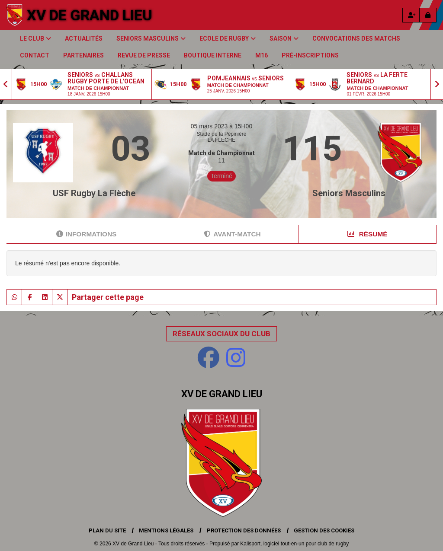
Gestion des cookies (324, 530)
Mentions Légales (166, 530)
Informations (86, 234)
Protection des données (244, 530)
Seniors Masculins (151, 38)
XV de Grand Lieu (89, 15)
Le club (35, 38)
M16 (261, 55)
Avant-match (232, 234)
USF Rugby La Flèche (94, 193)
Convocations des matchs (356, 38)
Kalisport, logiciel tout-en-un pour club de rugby (294, 544)
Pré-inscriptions (310, 55)
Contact (34, 55)
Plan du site (107, 530)
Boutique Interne (212, 55)
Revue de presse (144, 55)
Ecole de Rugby (227, 38)
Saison (284, 38)
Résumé (367, 234)
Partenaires (83, 55)
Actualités (84, 38)
